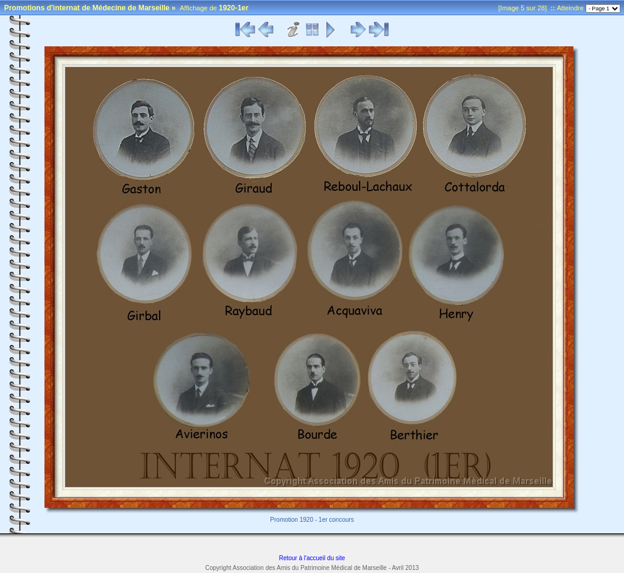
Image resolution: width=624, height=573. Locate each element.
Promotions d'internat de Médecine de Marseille (87, 8)
